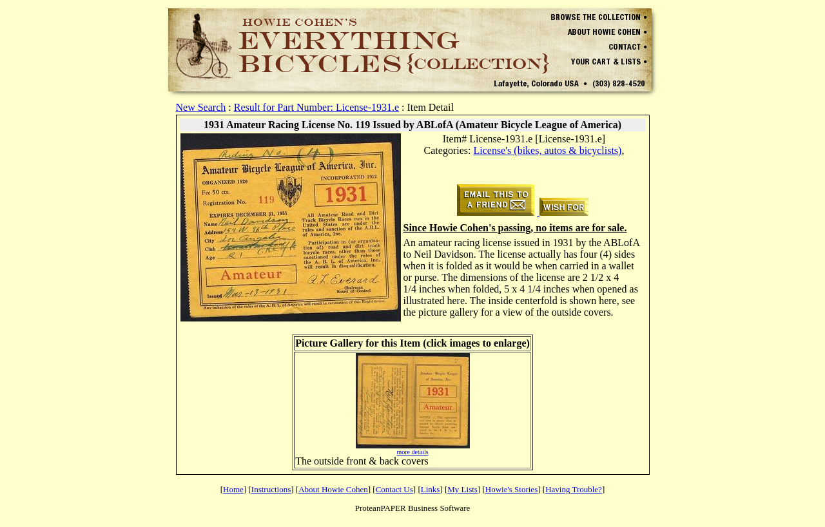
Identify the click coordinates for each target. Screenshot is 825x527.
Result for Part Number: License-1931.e (316, 107)
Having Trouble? (573, 489)
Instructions (271, 489)
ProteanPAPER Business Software (413, 508)
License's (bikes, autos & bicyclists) (547, 150)
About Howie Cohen (333, 489)
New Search (201, 107)
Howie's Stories (511, 489)
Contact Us (394, 489)
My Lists (462, 489)
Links (430, 489)
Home (233, 489)
